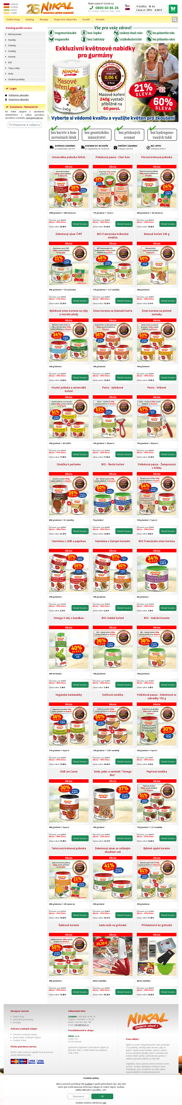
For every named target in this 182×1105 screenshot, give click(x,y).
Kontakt (100, 19)
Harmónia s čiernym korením (112, 541)
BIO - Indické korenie (157, 618)
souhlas (88, 1083)
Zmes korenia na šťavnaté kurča (112, 310)
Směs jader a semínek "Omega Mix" (112, 773)
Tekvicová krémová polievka (68, 848)
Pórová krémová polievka (156, 157)
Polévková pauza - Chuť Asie (113, 157)
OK (102, 1096)
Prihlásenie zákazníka (19, 95)
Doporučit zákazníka (65, 19)
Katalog (30, 19)
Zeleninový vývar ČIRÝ (69, 234)
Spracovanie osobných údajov (27, 1037)
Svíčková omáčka (112, 694)
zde (104, 1102)
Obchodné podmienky (23, 1019)
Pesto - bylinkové (112, 387)
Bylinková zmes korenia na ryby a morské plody (69, 312)
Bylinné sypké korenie (156, 848)
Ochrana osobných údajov (25, 1034)
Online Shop (13, 19)
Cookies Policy (19, 1040)
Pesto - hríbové (156, 387)
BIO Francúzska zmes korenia (157, 541)
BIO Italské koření (113, 618)
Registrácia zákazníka (19, 99)
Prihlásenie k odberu (24, 125)
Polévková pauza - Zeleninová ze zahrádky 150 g (156, 696)
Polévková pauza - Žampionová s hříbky (157, 466)
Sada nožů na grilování (112, 925)
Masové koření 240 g (156, 234)
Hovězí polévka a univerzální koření (68, 389)
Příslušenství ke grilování (156, 925)
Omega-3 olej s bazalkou (69, 618)
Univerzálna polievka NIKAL (69, 157)
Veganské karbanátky (69, 694)
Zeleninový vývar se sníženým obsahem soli (112, 850)
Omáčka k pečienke (69, 464)
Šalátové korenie (69, 925)
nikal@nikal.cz (81, 1025)
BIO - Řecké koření (112, 464)
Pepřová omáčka (156, 771)
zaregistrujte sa (34, 117)
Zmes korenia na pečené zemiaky (157, 312)
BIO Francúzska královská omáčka (112, 235)
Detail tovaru (80, 223)
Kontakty (17, 1022)
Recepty (44, 19)
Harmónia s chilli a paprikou (69, 541)
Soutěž (86, 19)
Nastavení (78, 1096)
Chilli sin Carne (69, 771)
